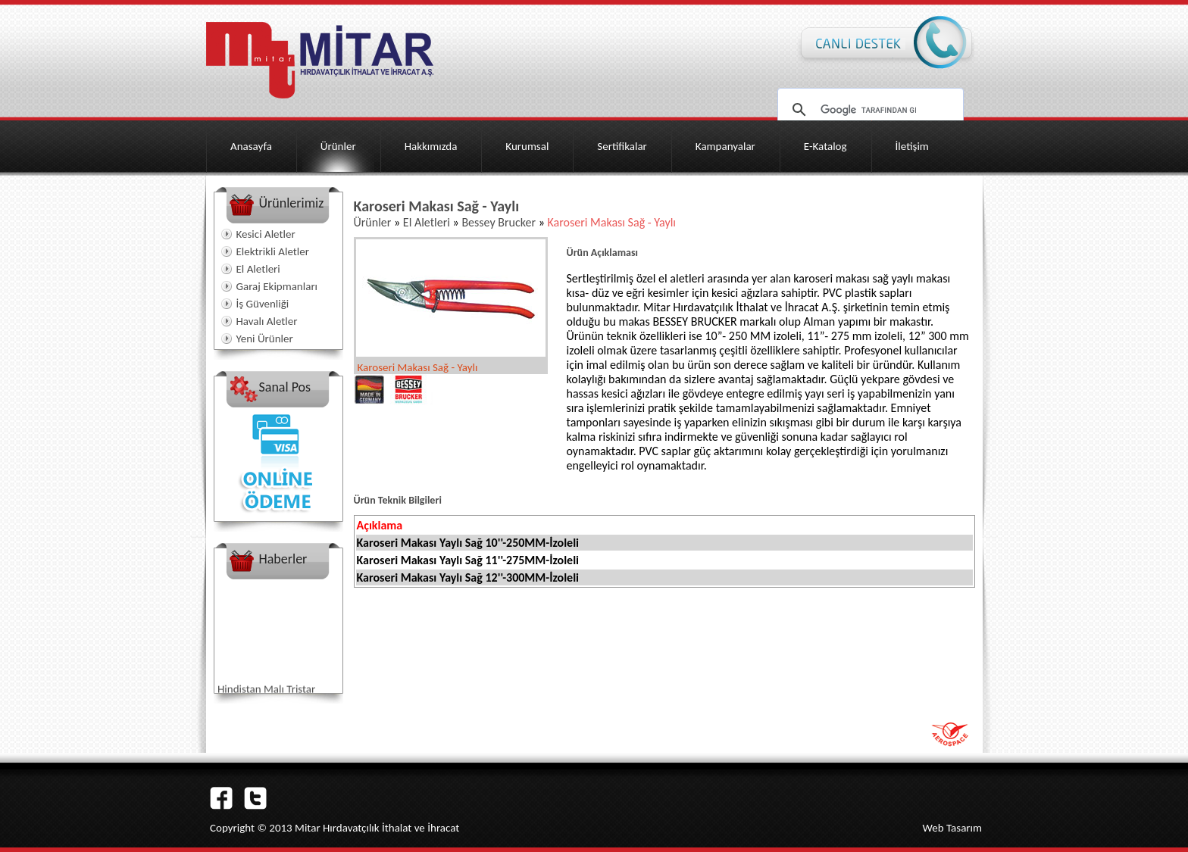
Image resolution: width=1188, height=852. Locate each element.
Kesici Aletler (265, 234)
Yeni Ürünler (264, 338)
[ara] (868, 110)
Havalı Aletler (267, 321)
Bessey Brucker (498, 222)
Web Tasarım (952, 828)
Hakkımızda (431, 146)
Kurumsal (527, 146)
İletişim (912, 146)
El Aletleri (258, 269)
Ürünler (338, 146)
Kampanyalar (725, 146)
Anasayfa (251, 146)
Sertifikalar (622, 146)
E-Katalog (825, 146)
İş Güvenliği (262, 304)
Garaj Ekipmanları (277, 286)
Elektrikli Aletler (272, 251)
